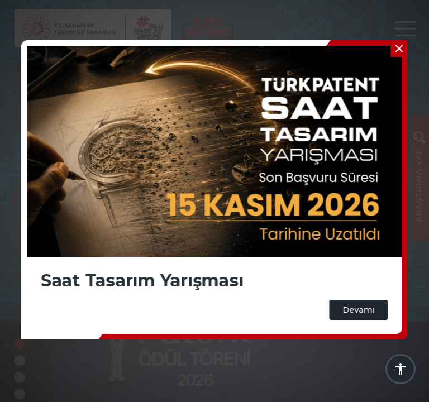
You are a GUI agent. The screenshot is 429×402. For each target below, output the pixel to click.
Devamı (359, 310)
